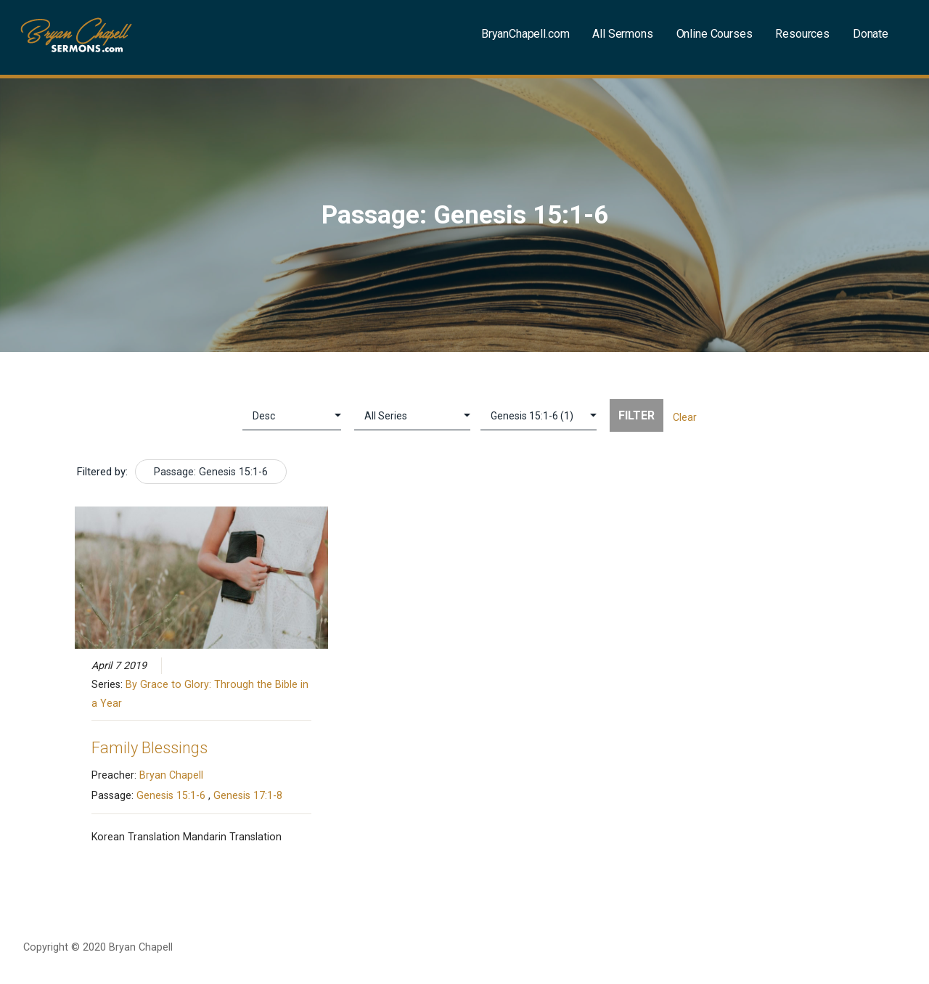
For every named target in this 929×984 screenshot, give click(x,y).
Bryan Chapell (171, 775)
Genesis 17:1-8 (247, 795)
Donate (870, 34)
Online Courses (714, 34)
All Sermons (622, 34)
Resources (802, 34)
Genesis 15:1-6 (170, 795)
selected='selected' (538, 415)
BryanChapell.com (525, 34)
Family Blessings (149, 748)
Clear (685, 417)
